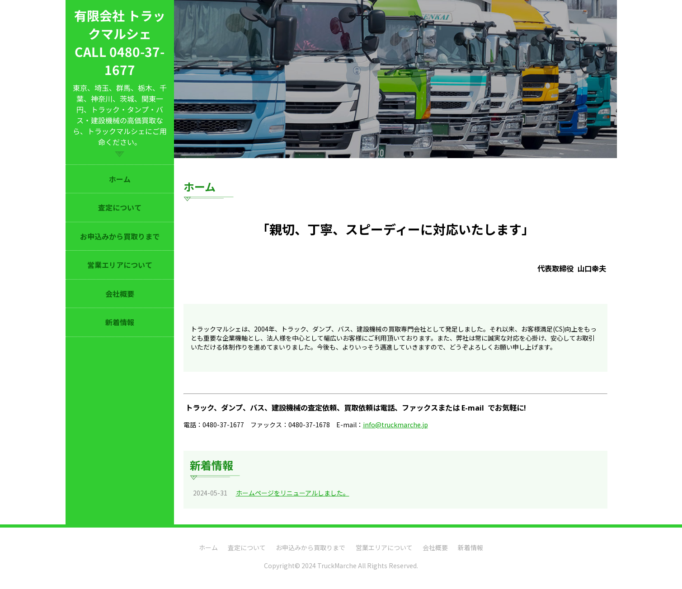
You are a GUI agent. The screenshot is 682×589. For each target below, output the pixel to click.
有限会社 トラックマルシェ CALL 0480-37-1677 (119, 42)
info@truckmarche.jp (395, 424)
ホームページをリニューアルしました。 (292, 492)
